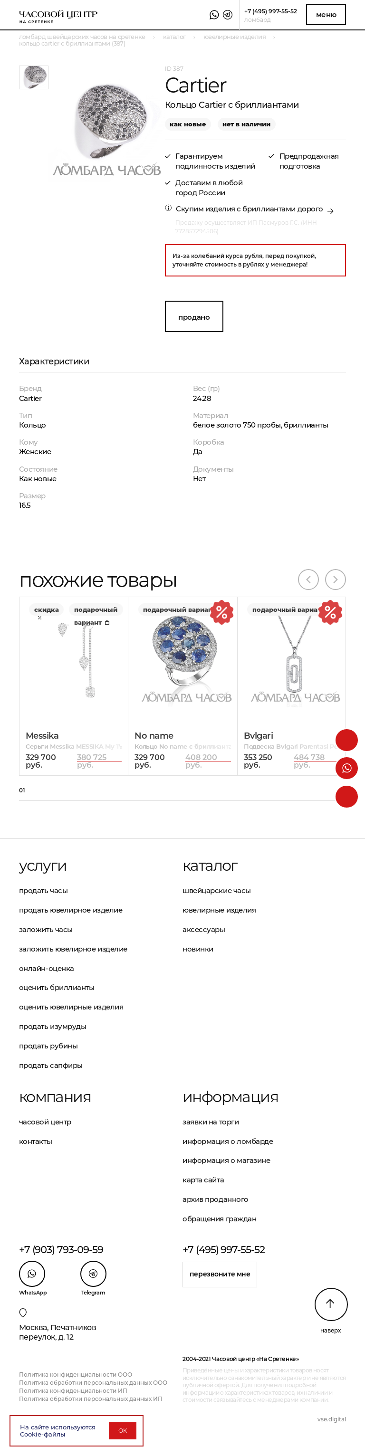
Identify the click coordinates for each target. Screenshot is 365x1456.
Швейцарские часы (216, 890)
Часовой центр (45, 1121)
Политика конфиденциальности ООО (75, 1374)
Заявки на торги (210, 1121)
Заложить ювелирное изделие (73, 948)
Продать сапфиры (51, 1065)
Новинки (197, 948)
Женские (35, 451)
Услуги (43, 865)
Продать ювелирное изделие (71, 909)
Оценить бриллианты (57, 987)
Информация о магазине (226, 1160)
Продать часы (43, 890)
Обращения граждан (219, 1218)
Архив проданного (215, 1199)
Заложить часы (46, 929)
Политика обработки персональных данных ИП (91, 1399)
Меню (326, 14)
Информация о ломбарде (227, 1141)
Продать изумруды (52, 1026)
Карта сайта (203, 1179)
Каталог (209, 865)
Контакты (35, 1141)
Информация (230, 1096)
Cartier (30, 398)
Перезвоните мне (220, 1274)
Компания (55, 1096)
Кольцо (32, 424)
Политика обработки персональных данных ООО (93, 1383)
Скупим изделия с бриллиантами (236, 208)
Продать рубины (48, 1045)
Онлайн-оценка (46, 968)
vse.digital (331, 1419)
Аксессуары (203, 929)
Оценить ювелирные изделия (71, 1006)
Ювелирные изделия (219, 909)
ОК (122, 1430)
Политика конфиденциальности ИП (73, 1391)
